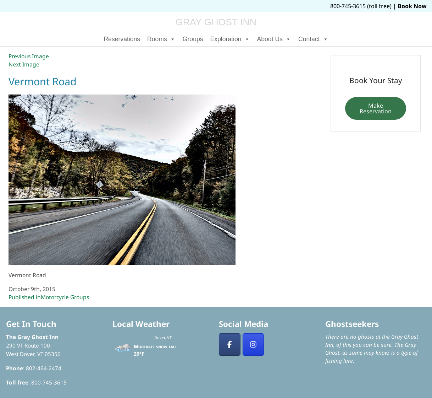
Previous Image (29, 56)
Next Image (24, 64)
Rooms (161, 39)
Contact (313, 39)
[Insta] (253, 344)
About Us (274, 39)
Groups (193, 39)
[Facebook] (229, 344)
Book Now (412, 6)
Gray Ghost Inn (216, 22)
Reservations (122, 39)
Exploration (230, 39)
